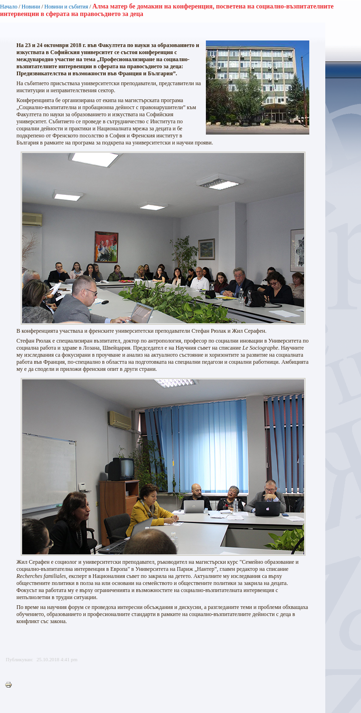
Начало (8, 6)
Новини (31, 6)
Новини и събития (66, 6)
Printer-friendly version (11, 685)
